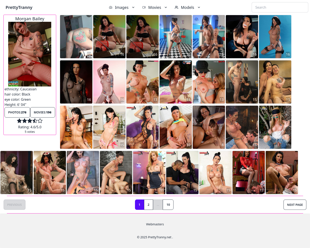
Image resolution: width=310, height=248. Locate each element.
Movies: (42, 112)
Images (122, 7)
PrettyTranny (19, 7)
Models (188, 7)
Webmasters (155, 224)
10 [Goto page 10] (168, 204)
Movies (155, 7)
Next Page (295, 204)
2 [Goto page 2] (148, 204)
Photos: (17, 112)
